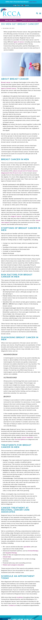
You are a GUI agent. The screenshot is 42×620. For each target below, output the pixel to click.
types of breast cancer (8, 88)
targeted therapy (11, 553)
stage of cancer (16, 216)
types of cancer (19, 42)
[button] (37, 13)
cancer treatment (27, 437)
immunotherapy (33, 551)
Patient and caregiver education (13, 565)
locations (20, 597)
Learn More (33, 2)
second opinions (20, 439)
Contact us (12, 605)
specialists (27, 546)
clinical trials (7, 557)
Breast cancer (6, 82)
